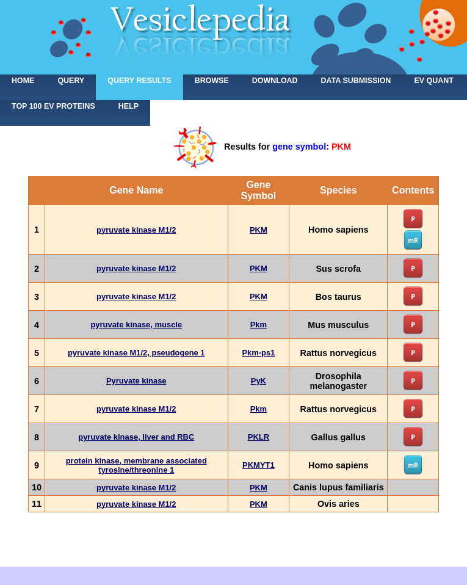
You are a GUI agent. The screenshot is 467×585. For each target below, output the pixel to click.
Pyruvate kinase (136, 380)
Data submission (356, 80)
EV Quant (433, 80)
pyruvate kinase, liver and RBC (136, 436)
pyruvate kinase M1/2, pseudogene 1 (136, 352)
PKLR (258, 436)
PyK (258, 380)
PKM (258, 229)
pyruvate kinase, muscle (136, 324)
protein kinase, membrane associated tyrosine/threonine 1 (136, 465)
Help (128, 106)
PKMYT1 (258, 465)
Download (275, 80)
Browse (212, 80)
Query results (139, 80)
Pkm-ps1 (258, 352)
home (23, 80)
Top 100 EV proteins (53, 106)
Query (70, 80)
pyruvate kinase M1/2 (136, 229)
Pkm (258, 324)
